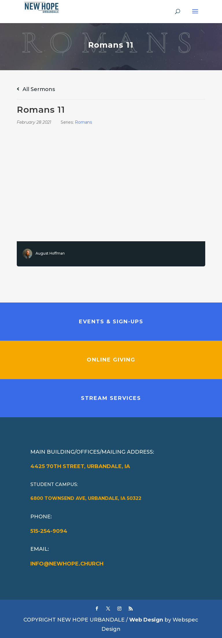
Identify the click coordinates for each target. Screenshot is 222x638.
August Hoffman (50, 253)
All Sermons (36, 89)
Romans (83, 122)
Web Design (146, 620)
